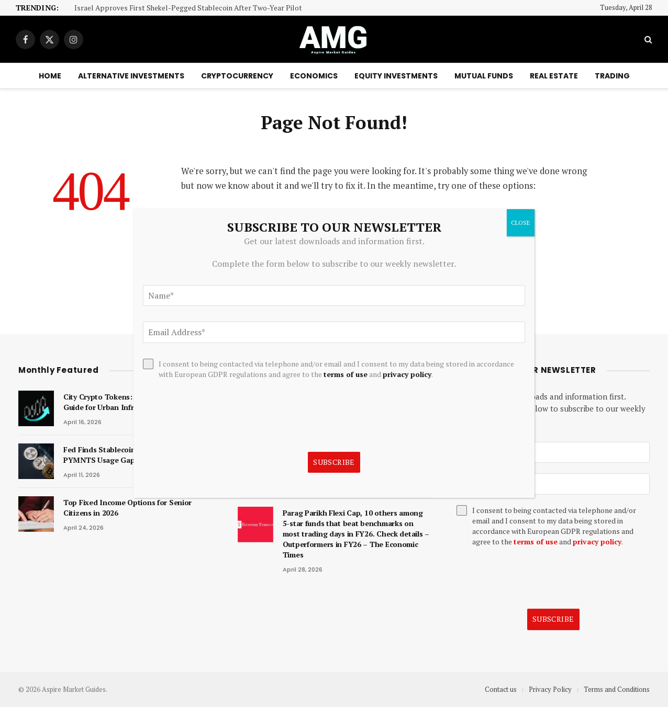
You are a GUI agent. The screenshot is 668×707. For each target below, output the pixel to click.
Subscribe (553, 619)
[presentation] (536, 577)
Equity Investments (396, 76)
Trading (612, 76)
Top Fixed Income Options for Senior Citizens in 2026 (127, 507)
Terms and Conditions (617, 689)
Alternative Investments (131, 76)
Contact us (501, 689)
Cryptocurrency (237, 76)
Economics (314, 76)
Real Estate (554, 76)
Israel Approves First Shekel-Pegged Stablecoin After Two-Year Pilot (188, 8)
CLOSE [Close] (520, 222)
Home (50, 76)
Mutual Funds (483, 76)
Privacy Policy (550, 689)
